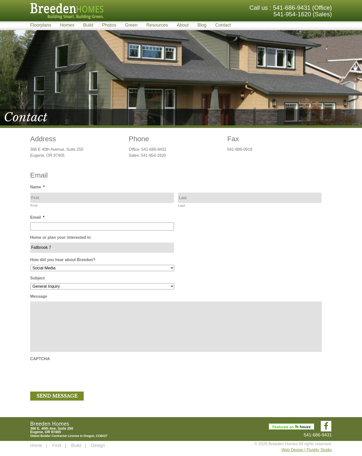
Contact (223, 25)
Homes (67, 25)
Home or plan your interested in (60, 237)
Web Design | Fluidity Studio (307, 450)
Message (38, 296)
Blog (201, 25)
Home (36, 445)
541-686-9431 (291, 7)
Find (56, 445)
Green (131, 25)
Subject (37, 278)
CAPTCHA (40, 359)
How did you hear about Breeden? (63, 260)
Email (37, 217)
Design (98, 445)
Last (181, 205)
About (183, 25)
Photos (109, 25)
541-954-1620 (292, 14)
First (34, 205)
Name (37, 187)
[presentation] (68, 374)
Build (88, 25)
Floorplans (40, 25)
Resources (157, 25)
